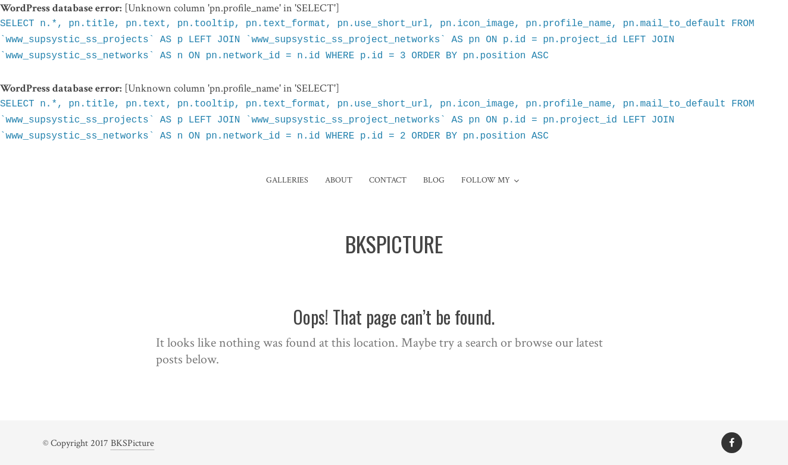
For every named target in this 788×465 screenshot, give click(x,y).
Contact (387, 180)
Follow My (485, 180)
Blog (434, 180)
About (338, 180)
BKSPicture (132, 443)
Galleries (287, 180)
